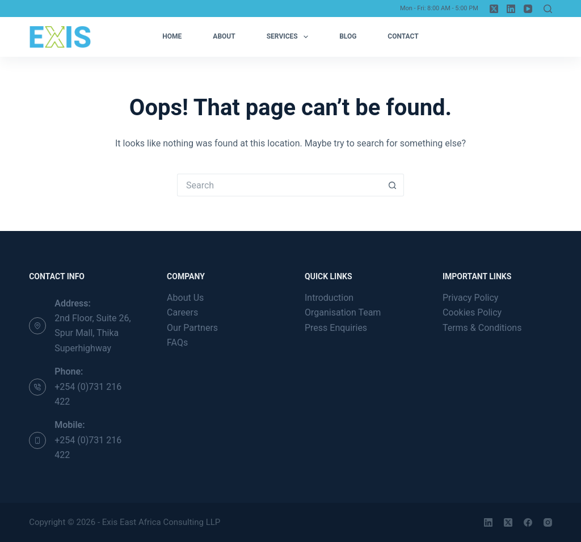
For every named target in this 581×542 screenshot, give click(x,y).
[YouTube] (528, 9)
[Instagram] (548, 522)
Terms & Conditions (482, 327)
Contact (403, 36)
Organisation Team (343, 312)
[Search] (548, 9)
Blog (347, 36)
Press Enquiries (336, 327)
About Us (185, 297)
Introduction (329, 297)
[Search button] (392, 185)
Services (290, 37)
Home (172, 36)
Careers (182, 312)
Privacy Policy (471, 297)
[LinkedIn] (511, 9)
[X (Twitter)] (494, 9)
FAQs (177, 342)
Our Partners (192, 327)
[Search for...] (279, 185)
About (224, 36)
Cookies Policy (472, 312)
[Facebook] (528, 522)
